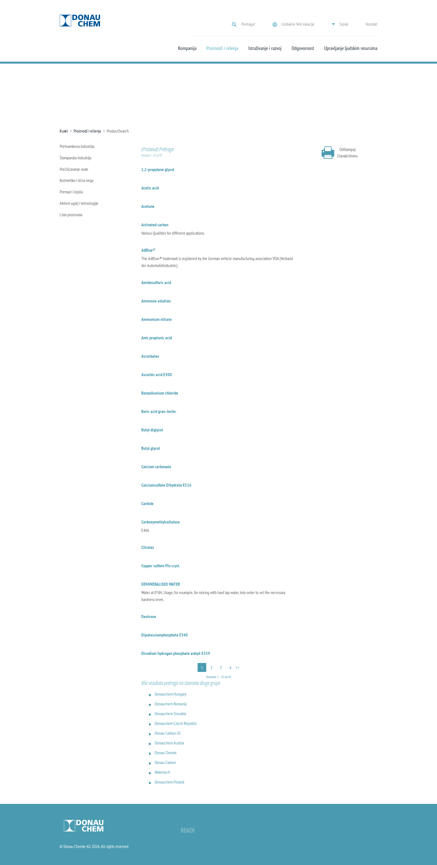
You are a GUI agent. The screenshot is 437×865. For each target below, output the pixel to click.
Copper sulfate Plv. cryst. (160, 565)
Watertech (162, 772)
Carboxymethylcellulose (160, 522)
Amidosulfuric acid (156, 282)
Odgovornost (303, 48)
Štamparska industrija (75, 157)
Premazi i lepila (71, 191)
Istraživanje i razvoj (264, 48)
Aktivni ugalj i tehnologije (79, 203)
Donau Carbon (165, 762)
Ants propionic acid (156, 337)
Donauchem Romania (170, 704)
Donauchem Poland (169, 782)
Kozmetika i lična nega (76, 180)
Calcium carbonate (156, 466)
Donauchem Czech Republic (176, 723)
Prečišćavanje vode (74, 169)
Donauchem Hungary (170, 694)
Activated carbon (154, 224)
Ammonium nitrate (156, 319)
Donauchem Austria (169, 743)
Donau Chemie (166, 752)
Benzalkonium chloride (159, 393)
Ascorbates (150, 356)
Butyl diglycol (152, 429)
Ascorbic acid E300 (156, 374)
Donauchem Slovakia (170, 713)
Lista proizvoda (71, 214)
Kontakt (371, 24)
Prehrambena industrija (77, 146)
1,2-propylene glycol (157, 169)
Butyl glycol (150, 448)
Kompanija (187, 48)
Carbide (147, 503)
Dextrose (148, 616)
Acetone (147, 206)
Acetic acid (150, 188)
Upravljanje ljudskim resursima (350, 48)
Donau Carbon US (168, 733)
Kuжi (64, 131)
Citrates (147, 547)
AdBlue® (148, 250)
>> (237, 667)
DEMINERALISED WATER (160, 584)
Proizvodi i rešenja (222, 48)
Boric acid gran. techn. (158, 411)
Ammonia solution (156, 301)
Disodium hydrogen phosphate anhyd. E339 (175, 653)
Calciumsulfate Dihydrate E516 (166, 485)
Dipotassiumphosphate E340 (164, 635)
